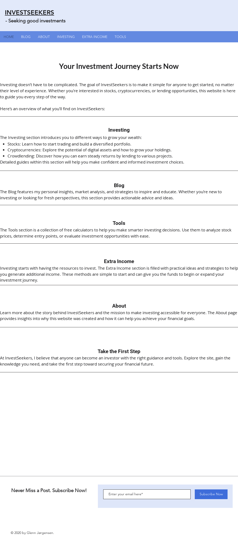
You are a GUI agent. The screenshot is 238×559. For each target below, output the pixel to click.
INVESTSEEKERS (29, 12)
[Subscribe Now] (211, 494)
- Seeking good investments (35, 21)
